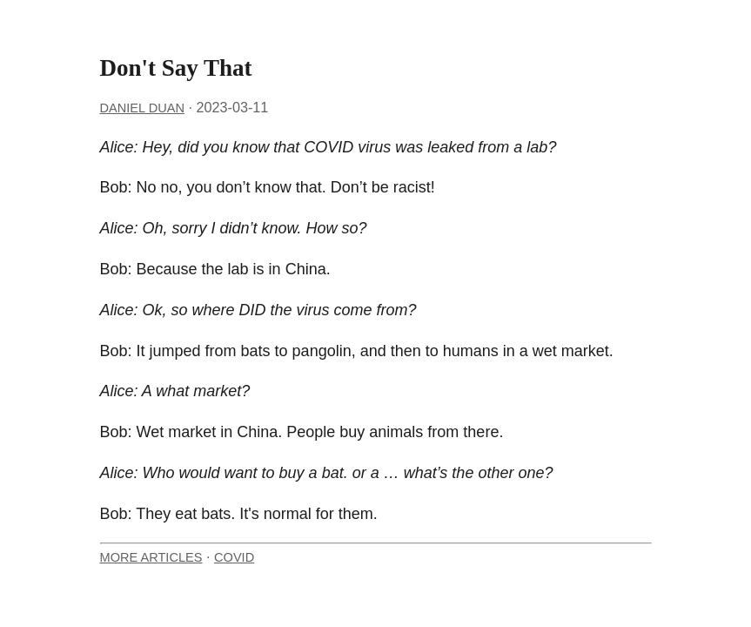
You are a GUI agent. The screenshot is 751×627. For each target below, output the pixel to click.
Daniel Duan (142, 108)
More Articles (151, 557)
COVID (234, 557)
